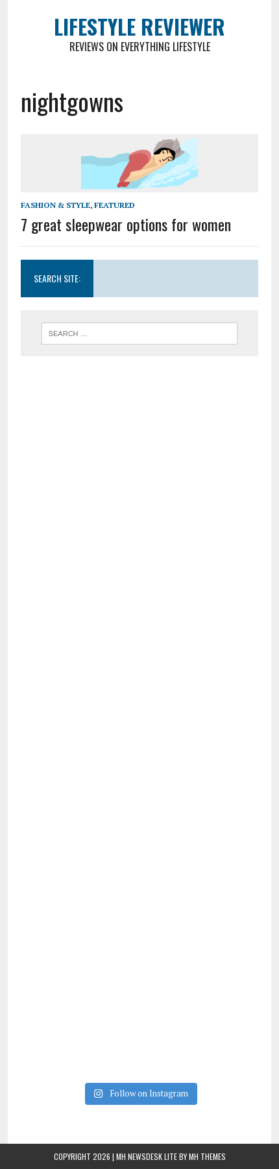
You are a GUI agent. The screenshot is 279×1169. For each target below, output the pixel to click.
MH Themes (207, 1156)
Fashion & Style (55, 205)
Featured (114, 205)
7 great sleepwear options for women (126, 224)
